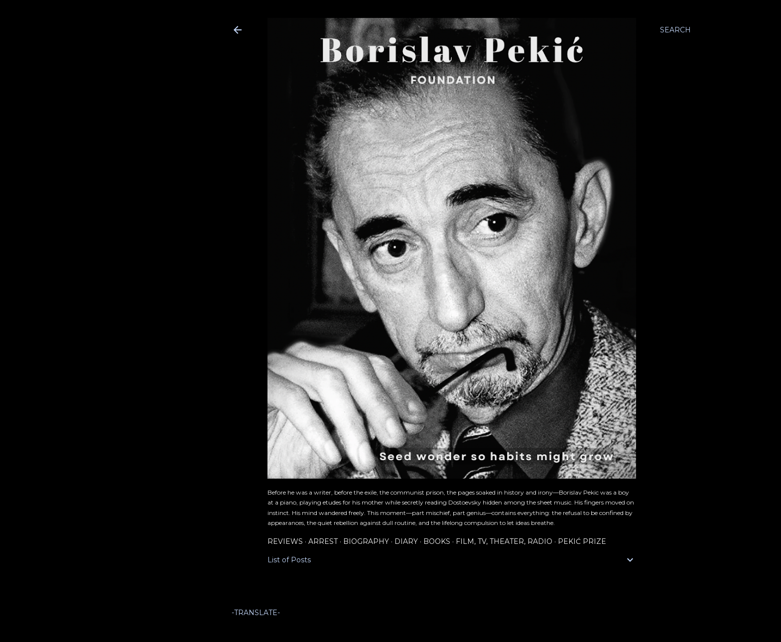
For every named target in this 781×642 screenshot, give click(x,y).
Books (436, 541)
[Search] (675, 30)
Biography (366, 541)
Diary (406, 541)
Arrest (323, 541)
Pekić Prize (582, 541)
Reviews (285, 541)
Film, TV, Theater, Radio (504, 541)
